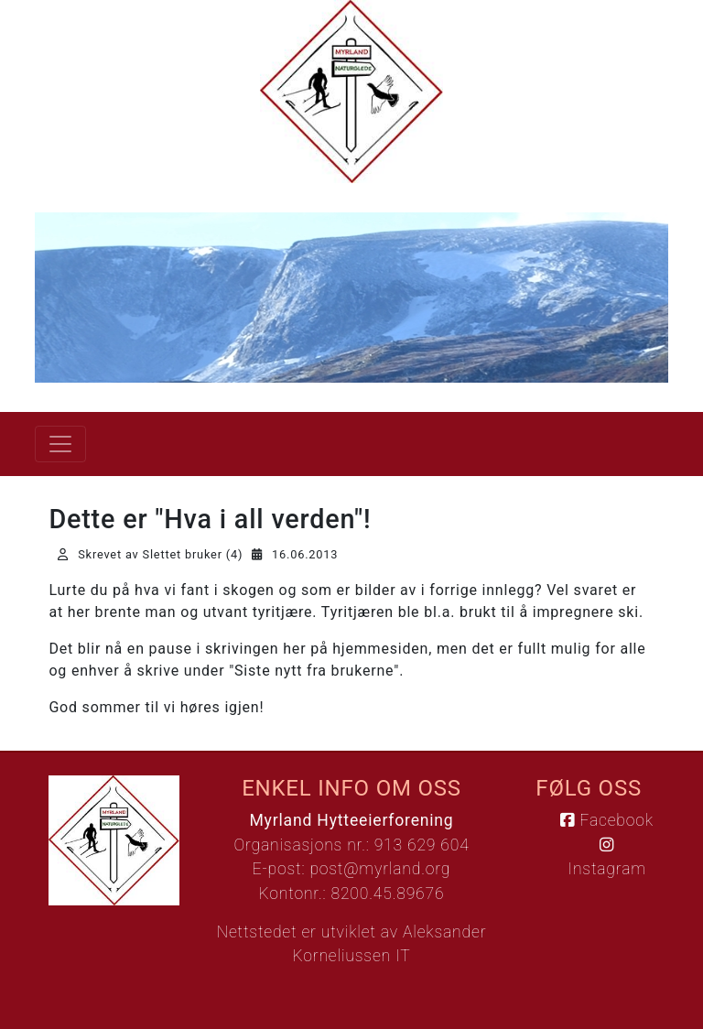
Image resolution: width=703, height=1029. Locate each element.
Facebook (606, 820)
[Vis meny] (60, 444)
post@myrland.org (379, 869)
